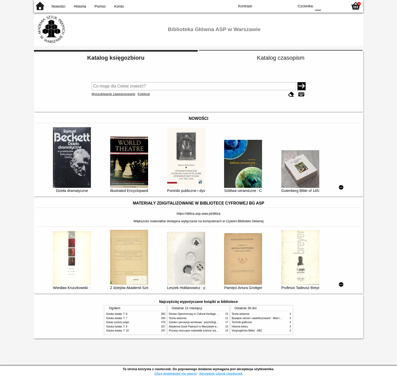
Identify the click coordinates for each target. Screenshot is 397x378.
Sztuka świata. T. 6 (116, 326)
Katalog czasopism (281, 58)
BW (268, 6)
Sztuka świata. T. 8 (116, 314)
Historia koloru (240, 326)
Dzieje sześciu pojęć (117, 322)
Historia (80, 6)
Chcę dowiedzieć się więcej (175, 373)
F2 (338, 6)
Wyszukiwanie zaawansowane (113, 94)
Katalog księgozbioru (115, 58)
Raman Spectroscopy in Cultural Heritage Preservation (200, 314)
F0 (317, 6)
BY (289, 6)
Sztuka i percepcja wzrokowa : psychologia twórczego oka (201, 322)
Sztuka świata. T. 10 (117, 330)
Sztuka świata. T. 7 (116, 318)
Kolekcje (144, 94)
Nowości (58, 6)
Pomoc (100, 6)
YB (279, 6)
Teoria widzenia (177, 318)
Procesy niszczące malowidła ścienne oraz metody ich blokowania (206, 330)
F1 (326, 6)
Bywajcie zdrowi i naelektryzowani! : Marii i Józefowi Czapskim (267, 318)
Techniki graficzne (242, 322)
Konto (119, 6)
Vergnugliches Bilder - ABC (247, 330)
